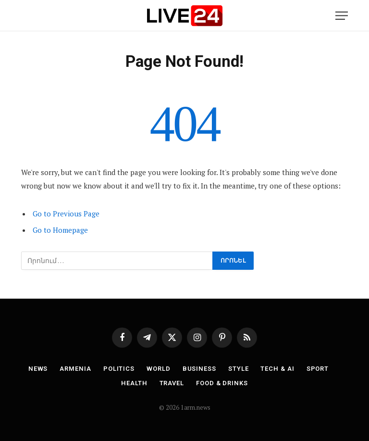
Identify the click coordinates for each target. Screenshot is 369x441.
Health (134, 383)
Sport (318, 368)
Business (199, 368)
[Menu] (341, 15)
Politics (119, 368)
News (38, 368)
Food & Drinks (222, 383)
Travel (172, 383)
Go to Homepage (60, 230)
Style (238, 368)
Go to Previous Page (66, 213)
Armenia (75, 368)
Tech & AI (277, 368)
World (159, 368)
